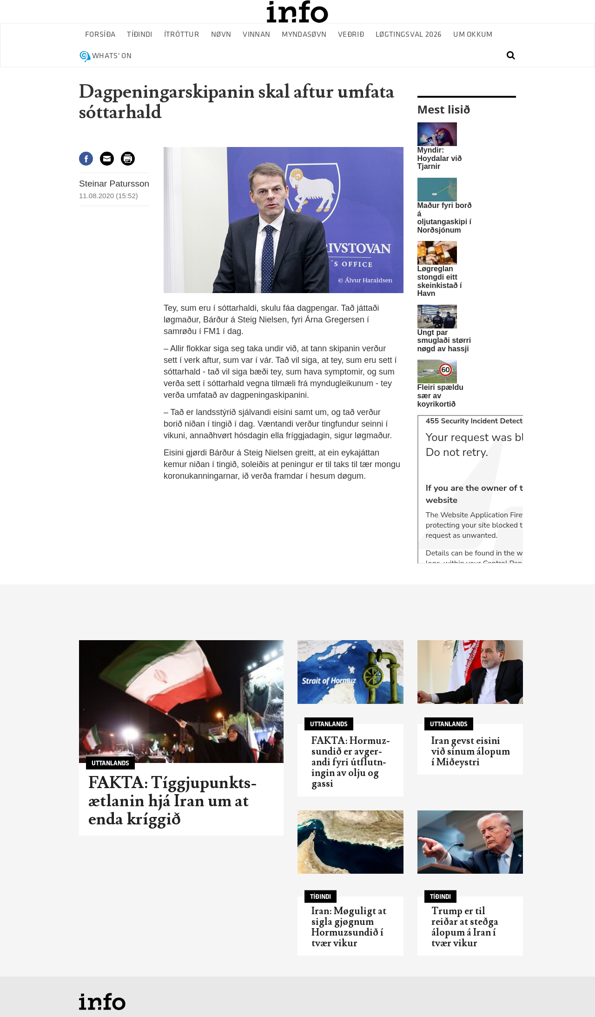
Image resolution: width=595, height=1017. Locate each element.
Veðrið (351, 34)
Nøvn (221, 34)
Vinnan (256, 34)
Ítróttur (182, 34)
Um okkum (473, 34)
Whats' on (112, 56)
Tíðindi (139, 34)
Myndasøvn (304, 34)
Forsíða (100, 34)
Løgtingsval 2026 (409, 34)
